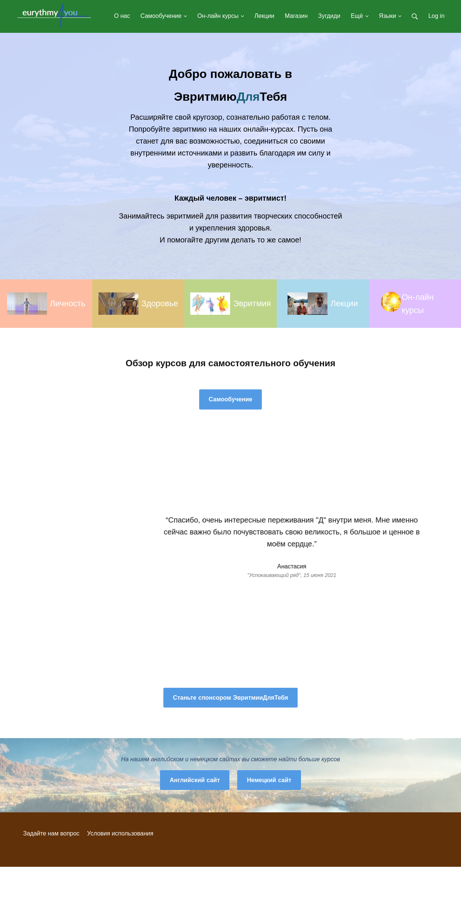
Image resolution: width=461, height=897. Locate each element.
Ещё (359, 16)
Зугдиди (329, 16)
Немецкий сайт (269, 780)
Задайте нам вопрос (51, 833)
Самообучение (163, 16)
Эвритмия (252, 303)
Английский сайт (195, 780)
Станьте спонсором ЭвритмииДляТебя (230, 697)
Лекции (264, 16)
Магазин (296, 16)
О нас (122, 16)
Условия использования (120, 833)
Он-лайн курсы (220, 16)
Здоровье (159, 303)
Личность (67, 303)
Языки (390, 16)
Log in (436, 16)
